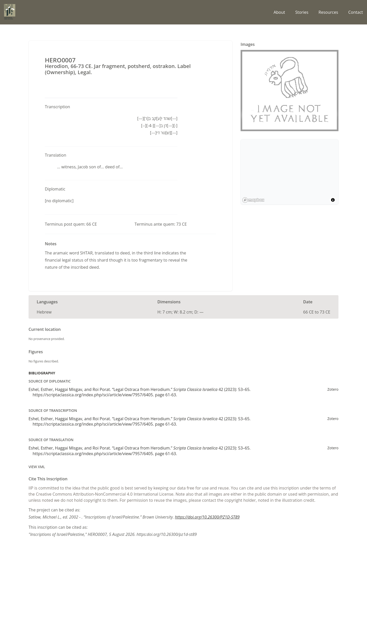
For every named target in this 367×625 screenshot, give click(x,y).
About (279, 12)
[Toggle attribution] (333, 200)
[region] (289, 172)
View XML (37, 466)
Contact (355, 12)
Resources (328, 12)
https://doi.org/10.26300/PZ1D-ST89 (207, 517)
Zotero (332, 389)
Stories (301, 12)
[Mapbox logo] (253, 200)
